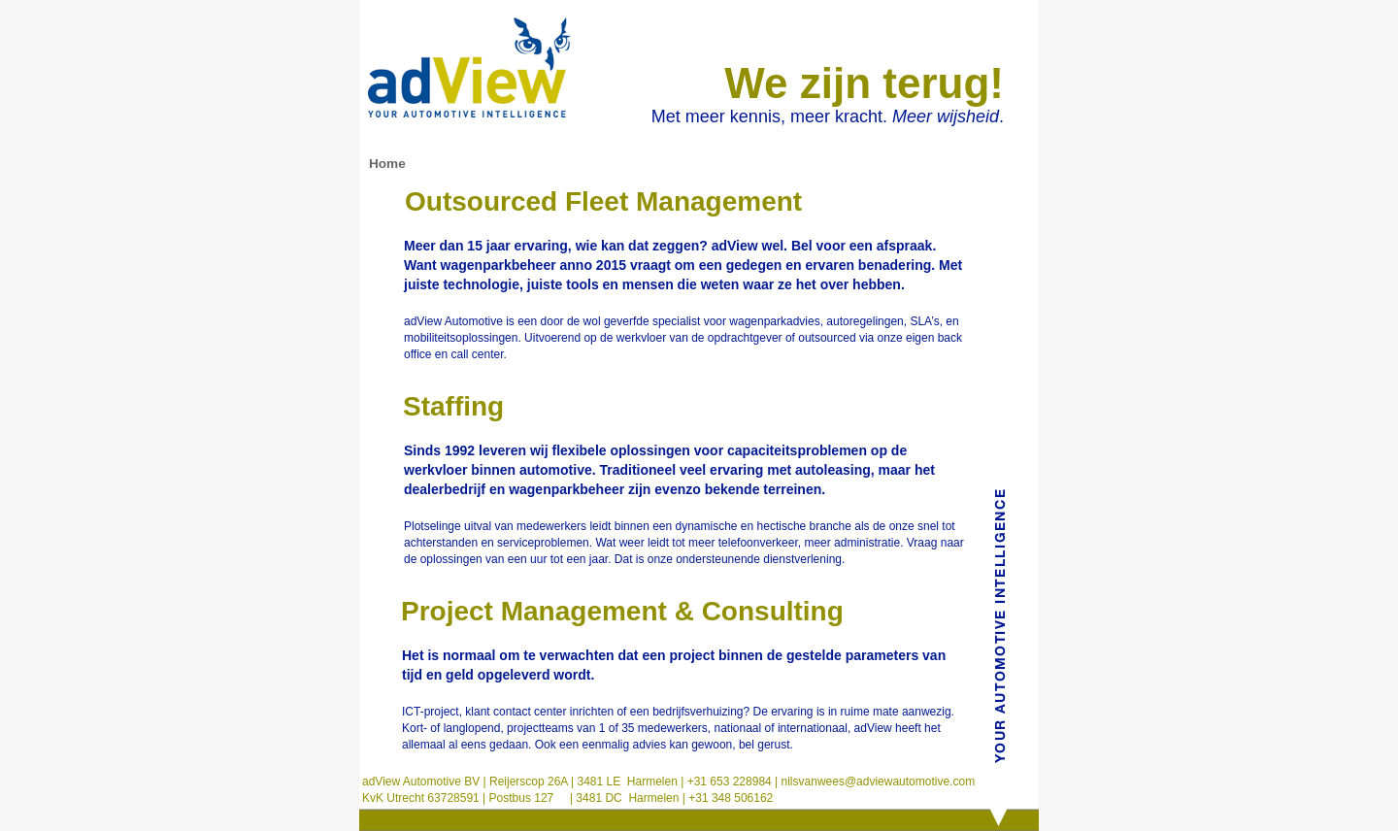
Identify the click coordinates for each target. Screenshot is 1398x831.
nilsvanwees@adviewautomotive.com (876, 781)
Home (387, 163)
